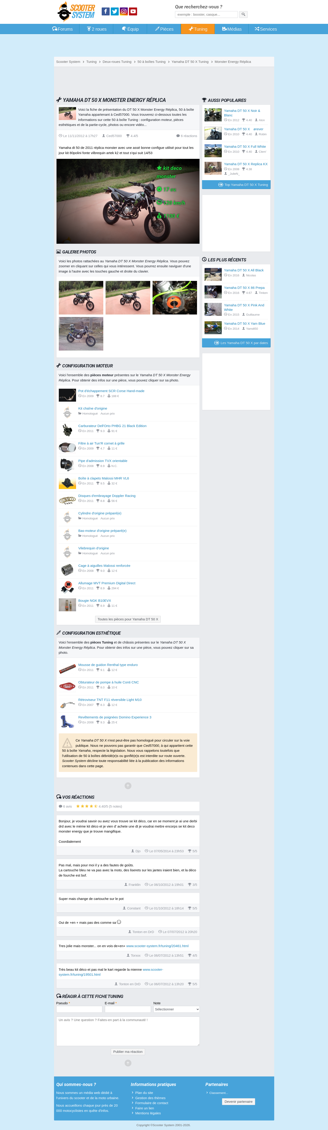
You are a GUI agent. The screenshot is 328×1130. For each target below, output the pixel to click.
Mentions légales (148, 1113)
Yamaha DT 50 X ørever (243, 129)
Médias (232, 29)
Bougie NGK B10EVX (94, 600)
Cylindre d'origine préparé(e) (99, 513)
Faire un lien (144, 1108)
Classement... (219, 1093)
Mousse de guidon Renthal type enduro (108, 665)
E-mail (111, 1003)
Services (265, 29)
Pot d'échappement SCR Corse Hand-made (111, 391)
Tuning (197, 29)
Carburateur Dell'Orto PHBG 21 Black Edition (112, 426)
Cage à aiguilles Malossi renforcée (104, 565)
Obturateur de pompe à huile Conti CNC (108, 682)
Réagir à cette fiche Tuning (92, 996)
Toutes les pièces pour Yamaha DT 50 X (128, 619)
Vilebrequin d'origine (93, 548)
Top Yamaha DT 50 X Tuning (243, 185)
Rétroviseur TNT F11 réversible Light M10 (110, 700)
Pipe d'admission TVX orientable (102, 461)
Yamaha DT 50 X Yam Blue (244, 323)
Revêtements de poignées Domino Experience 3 (114, 717)
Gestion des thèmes (150, 1098)
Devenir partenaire (238, 1101)
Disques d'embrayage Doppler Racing (107, 496)
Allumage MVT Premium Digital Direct (106, 583)
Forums (62, 29)
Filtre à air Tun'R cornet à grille (101, 443)
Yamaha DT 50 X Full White (245, 146)
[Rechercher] (243, 14)
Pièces (163, 29)
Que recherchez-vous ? (198, 7)
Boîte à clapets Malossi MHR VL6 (103, 478)
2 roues (96, 29)
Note (157, 1003)
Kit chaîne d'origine (92, 408)
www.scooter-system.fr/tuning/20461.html (157, 946)
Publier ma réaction (128, 1052)
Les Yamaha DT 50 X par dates (241, 343)
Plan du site (144, 1093)
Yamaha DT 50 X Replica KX (246, 164)
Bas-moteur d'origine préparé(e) (102, 531)
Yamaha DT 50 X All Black (244, 270)
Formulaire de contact (151, 1103)
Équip (130, 29)
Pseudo (63, 1003)
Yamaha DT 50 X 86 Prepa (244, 288)
